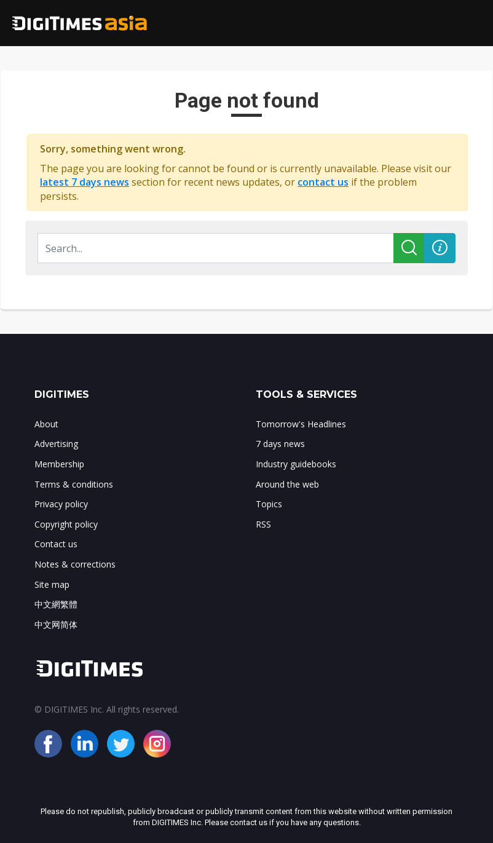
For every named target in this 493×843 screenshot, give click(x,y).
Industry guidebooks (296, 464)
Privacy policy (61, 504)
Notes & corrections (75, 564)
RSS (263, 524)
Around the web (287, 484)
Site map (51, 584)
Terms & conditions (73, 484)
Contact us (55, 544)
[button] (440, 248)
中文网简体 (55, 624)
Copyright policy (66, 524)
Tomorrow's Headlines (301, 424)
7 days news (280, 443)
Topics (269, 504)
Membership (59, 464)
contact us (323, 182)
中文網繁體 (55, 604)
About (46, 424)
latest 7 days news (84, 182)
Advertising (56, 443)
